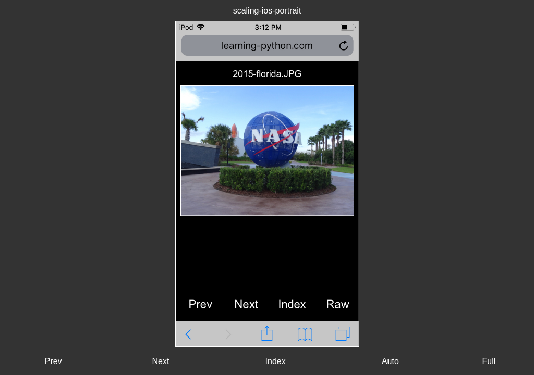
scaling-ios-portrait (267, 10)
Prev (53, 361)
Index (275, 361)
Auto (390, 361)
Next (160, 361)
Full (488, 361)
